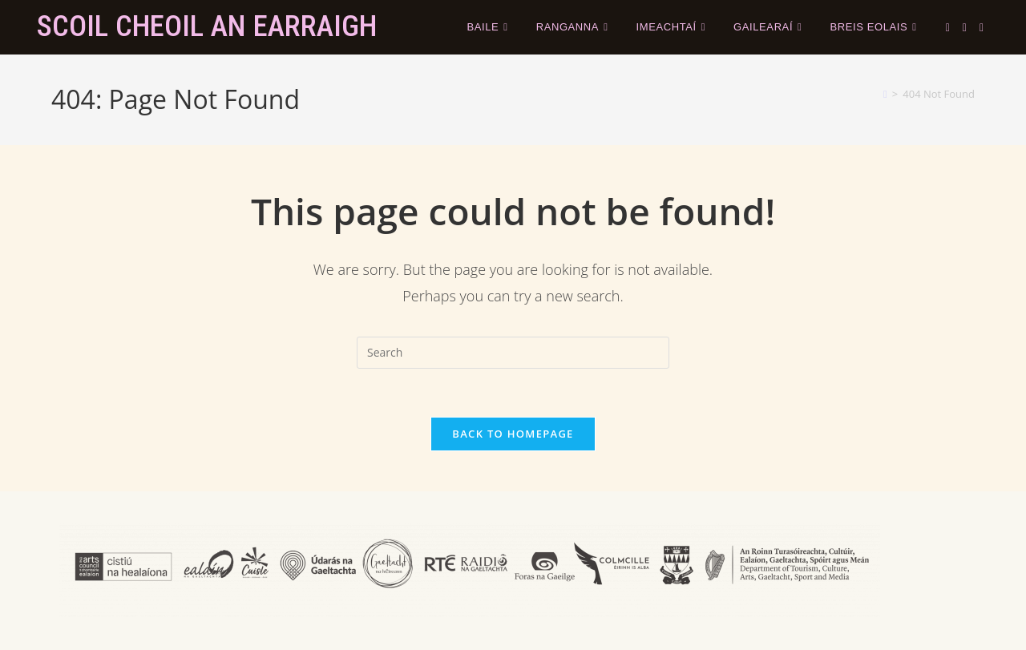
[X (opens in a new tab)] (947, 28)
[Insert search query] (513, 353)
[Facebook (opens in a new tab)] (964, 28)
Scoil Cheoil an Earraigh (207, 26)
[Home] (885, 94)
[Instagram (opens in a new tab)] (981, 28)
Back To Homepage (512, 433)
